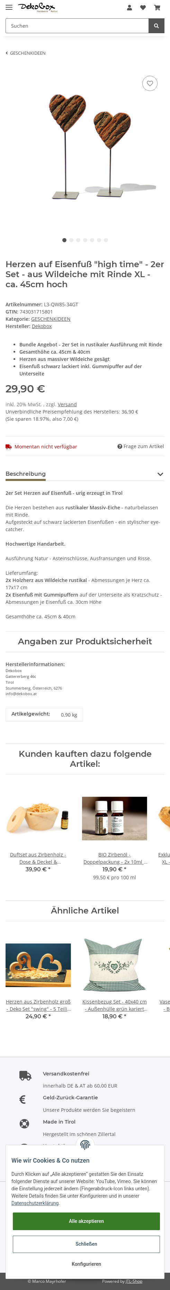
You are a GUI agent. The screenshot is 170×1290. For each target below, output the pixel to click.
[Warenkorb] (157, 8)
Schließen (86, 1244)
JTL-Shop (134, 1281)
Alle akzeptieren (86, 1221)
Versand (67, 404)
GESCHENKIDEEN (51, 319)
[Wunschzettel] (143, 8)
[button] (129, 8)
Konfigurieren (86, 1264)
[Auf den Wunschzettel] (150, 83)
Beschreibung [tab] (26, 474)
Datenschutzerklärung (35, 1203)
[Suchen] (77, 25)
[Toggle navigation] (9, 4)
